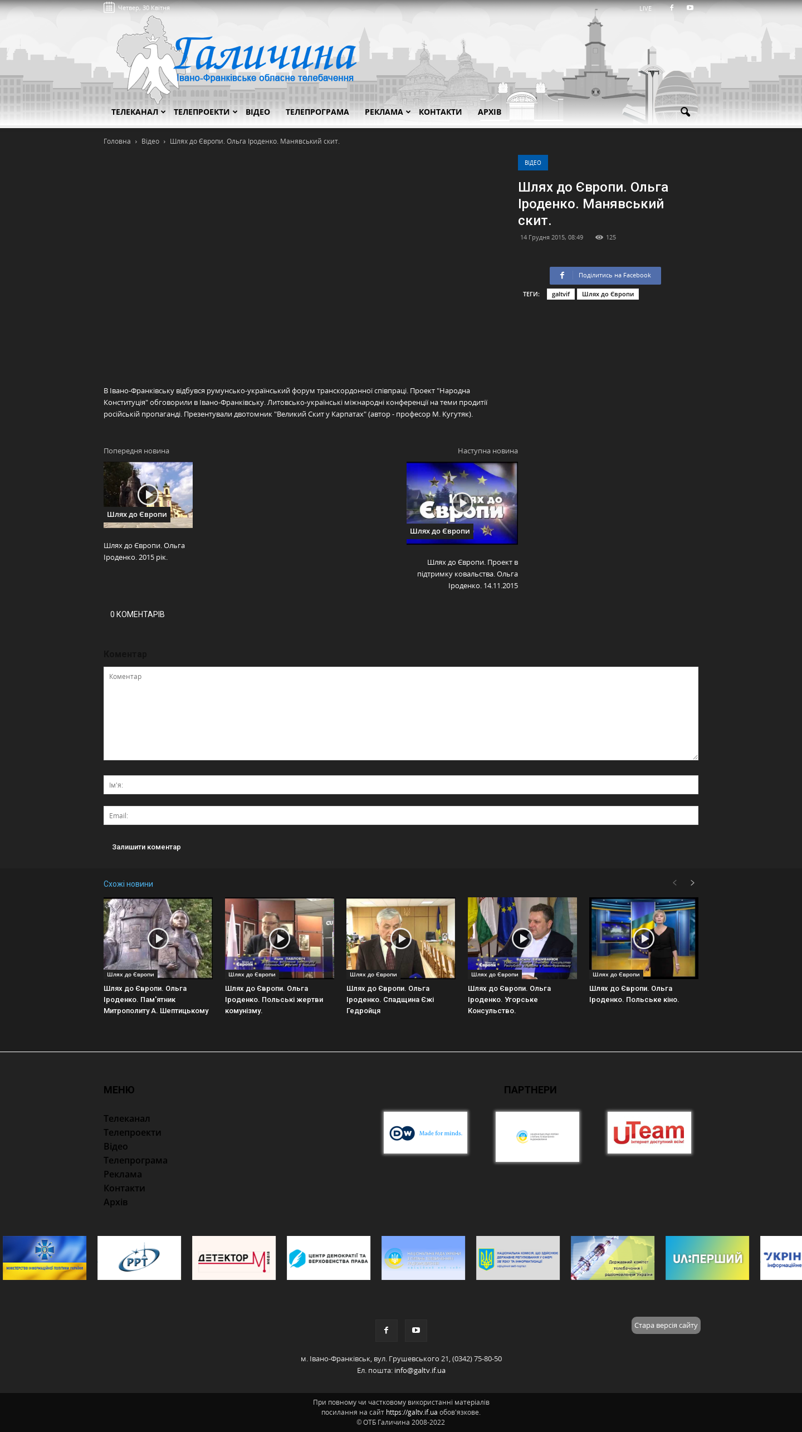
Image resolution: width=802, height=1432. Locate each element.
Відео (533, 163)
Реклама (388, 111)
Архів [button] (489, 111)
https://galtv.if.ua (412, 1412)
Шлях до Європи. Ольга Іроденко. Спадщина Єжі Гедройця (390, 999)
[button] (685, 112)
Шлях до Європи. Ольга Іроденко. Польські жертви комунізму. (274, 999)
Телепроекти (206, 111)
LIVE (649, 8)
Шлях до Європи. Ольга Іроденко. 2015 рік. (144, 551)
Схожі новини (128, 883)
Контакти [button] (440, 111)
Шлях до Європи (608, 294)
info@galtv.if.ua (420, 1370)
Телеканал (138, 111)
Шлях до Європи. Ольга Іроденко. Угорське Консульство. (509, 999)
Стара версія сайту (666, 1325)
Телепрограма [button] (317, 111)
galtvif (561, 294)
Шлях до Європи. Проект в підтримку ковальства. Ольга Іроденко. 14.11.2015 (467, 573)
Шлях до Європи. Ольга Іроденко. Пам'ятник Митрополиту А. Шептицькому (156, 999)
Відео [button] (258, 111)
